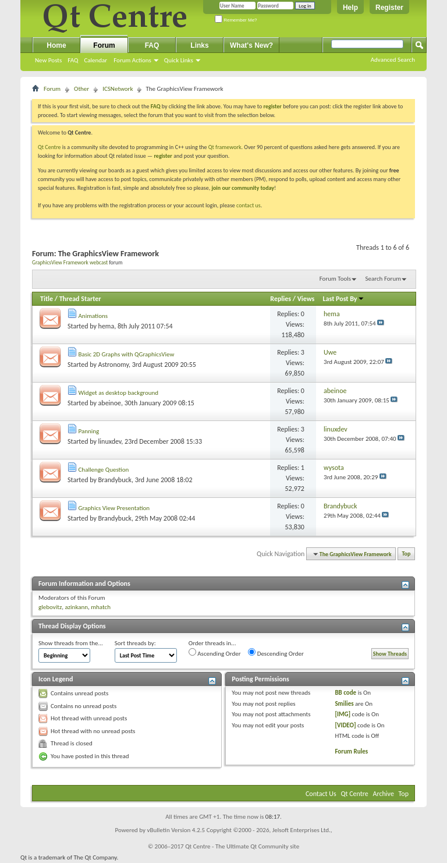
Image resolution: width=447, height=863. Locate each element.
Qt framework (225, 147)
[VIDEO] (345, 725)
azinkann (76, 607)
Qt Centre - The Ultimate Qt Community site (242, 846)
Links (199, 45)
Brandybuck (115, 480)
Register (389, 7)
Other (81, 89)
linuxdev (110, 441)
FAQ (73, 60)
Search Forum (384, 278)
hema (106, 326)
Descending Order (276, 652)
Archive (383, 794)
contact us (248, 205)
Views (306, 299)
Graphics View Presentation (114, 508)
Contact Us (321, 794)
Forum (104, 45)
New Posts (48, 60)
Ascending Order (215, 652)
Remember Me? (236, 20)
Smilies (344, 704)
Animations (93, 316)
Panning (89, 431)
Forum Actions (132, 60)
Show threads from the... (70, 643)
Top (406, 554)
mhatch (101, 607)
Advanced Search (393, 59)
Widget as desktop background (119, 393)
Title (46, 299)
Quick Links (178, 60)
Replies (280, 299)
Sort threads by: (135, 643)
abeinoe (109, 403)
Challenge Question (104, 469)
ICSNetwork (117, 89)
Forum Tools (335, 278)
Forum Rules (351, 751)
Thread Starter (80, 299)
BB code (345, 692)
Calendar (95, 60)
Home (56, 45)
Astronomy (113, 364)
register (163, 156)
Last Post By (343, 299)
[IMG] (342, 714)
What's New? (251, 45)
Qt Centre (49, 147)
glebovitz (50, 607)
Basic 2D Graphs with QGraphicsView (127, 354)
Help (350, 7)
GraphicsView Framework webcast (70, 262)
